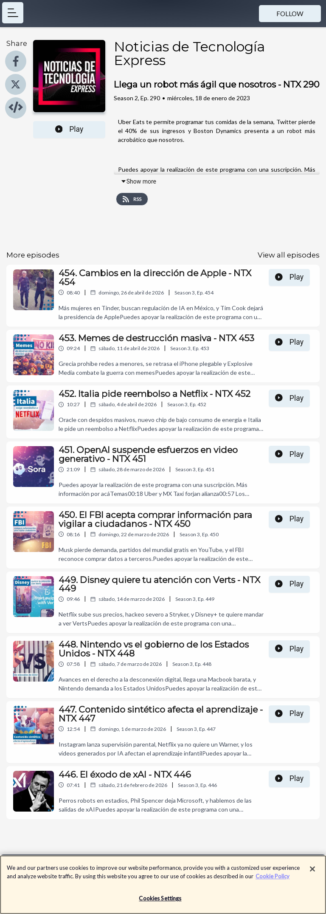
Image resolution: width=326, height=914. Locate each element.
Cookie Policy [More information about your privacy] (272, 877)
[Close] (312, 869)
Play (69, 129)
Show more (138, 181)
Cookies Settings (160, 899)
